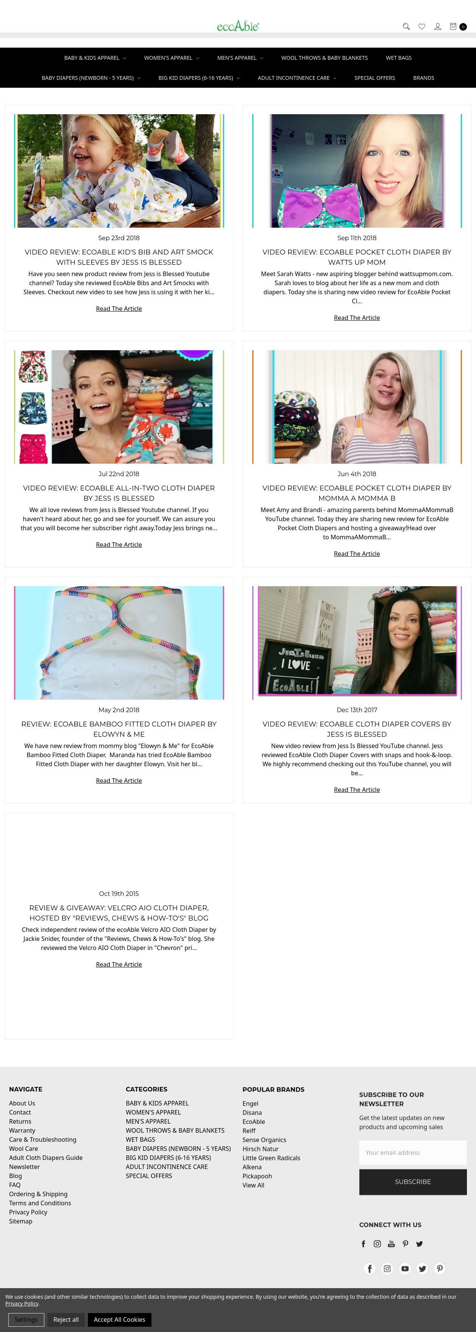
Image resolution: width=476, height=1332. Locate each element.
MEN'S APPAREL (240, 57)
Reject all (66, 1319)
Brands (423, 77)
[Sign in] (437, 26)
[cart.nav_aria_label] (456, 26)
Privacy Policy (28, 1220)
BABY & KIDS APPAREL (95, 57)
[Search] (406, 26)
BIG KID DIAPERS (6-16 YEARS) (199, 77)
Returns (20, 1129)
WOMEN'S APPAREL (171, 57)
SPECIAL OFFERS (374, 77)
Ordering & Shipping (38, 1201)
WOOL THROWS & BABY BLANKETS (324, 57)
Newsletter (24, 1174)
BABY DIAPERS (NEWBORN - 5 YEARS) (91, 77)
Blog (15, 1183)
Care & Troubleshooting (42, 1147)
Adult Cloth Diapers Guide (46, 1165)
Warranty (22, 1138)
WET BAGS (399, 57)
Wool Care (23, 1156)
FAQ (14, 1192)
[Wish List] (421, 26)
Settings (26, 1319)
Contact (20, 1120)
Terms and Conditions (40, 1210)
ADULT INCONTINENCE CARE (297, 77)
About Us (22, 1111)
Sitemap (21, 1229)
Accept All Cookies (119, 1319)
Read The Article (119, 308)
